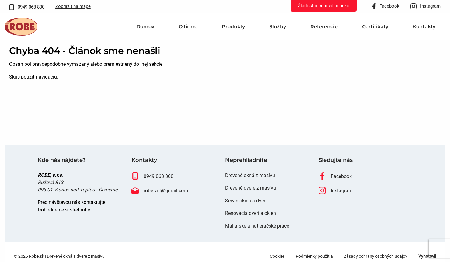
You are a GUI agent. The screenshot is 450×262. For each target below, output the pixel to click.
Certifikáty (375, 31)
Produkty (233, 31)
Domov (145, 31)
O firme (188, 31)
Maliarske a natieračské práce (257, 235)
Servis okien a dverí (246, 210)
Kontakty (424, 31)
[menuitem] (145, 31)
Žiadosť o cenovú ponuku (323, 6)
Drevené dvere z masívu (250, 197)
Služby (277, 31)
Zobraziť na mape (73, 6)
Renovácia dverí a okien (250, 222)
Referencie (324, 31)
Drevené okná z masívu (250, 184)
